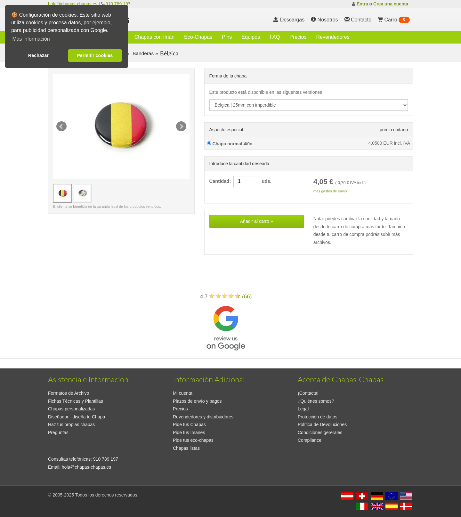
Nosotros (324, 19)
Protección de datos (317, 416)
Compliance (309, 440)
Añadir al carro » (256, 221)
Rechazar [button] (38, 55)
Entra (362, 3)
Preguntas (58, 432)
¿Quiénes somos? (316, 401)
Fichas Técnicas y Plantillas (75, 401)
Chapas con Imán (154, 37)
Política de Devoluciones (322, 424)
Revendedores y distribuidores (203, 416)
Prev (61, 126)
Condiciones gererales (320, 432)
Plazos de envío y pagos (197, 401)
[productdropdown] (308, 105)
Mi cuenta (182, 393)
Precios (297, 37)
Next (181, 126)
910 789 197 (118, 3)
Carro (394, 20)
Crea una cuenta (390, 3)
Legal (303, 408)
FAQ (275, 37)
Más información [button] (31, 39)
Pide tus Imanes (189, 432)
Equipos (250, 37)
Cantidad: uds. (240, 181)
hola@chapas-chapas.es (72, 3)
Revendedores (333, 37)
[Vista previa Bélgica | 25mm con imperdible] (62, 193)
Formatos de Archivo (68, 393)
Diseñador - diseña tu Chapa (76, 416)
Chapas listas (186, 448)
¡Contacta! (308, 393)
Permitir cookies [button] (95, 55)
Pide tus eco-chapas (193, 440)
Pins (227, 37)
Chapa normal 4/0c (229, 143)
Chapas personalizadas (71, 408)
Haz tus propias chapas (71, 424)
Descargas (288, 19)
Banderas (142, 53)
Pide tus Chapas (189, 424)
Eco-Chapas (198, 37)
